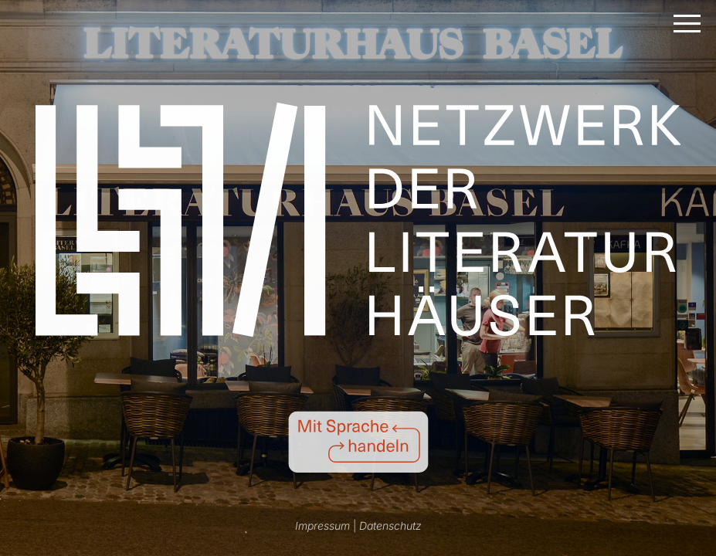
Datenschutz (390, 525)
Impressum (322, 525)
